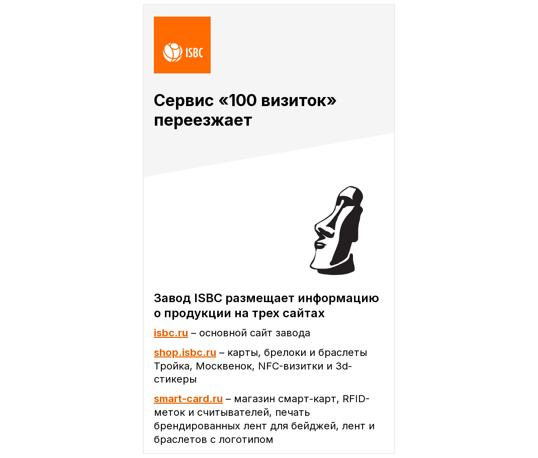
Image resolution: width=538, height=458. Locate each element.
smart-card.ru (188, 399)
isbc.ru (171, 333)
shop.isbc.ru (185, 352)
